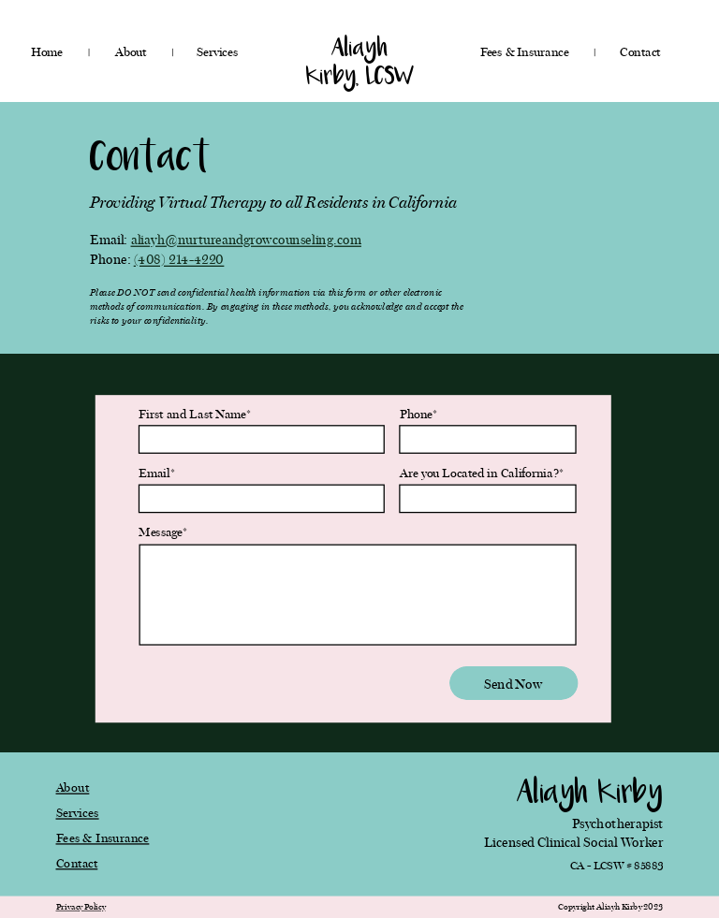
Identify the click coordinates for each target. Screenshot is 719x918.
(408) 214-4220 (179, 260)
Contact (77, 862)
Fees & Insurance (103, 837)
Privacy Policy (81, 906)
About (73, 787)
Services (77, 812)
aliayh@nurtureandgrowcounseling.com (246, 240)
